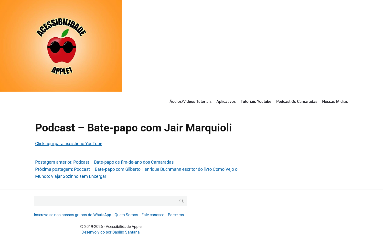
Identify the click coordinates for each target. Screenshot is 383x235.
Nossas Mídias (335, 101)
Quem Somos (126, 215)
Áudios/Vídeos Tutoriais (191, 101)
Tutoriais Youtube (256, 101)
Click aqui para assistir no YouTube (68, 143)
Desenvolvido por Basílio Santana (111, 232)
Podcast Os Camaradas (296, 101)
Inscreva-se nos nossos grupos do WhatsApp (72, 215)
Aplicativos (226, 101)
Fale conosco (152, 215)
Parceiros (176, 215)
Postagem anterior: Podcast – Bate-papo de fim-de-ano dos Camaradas (104, 162)
